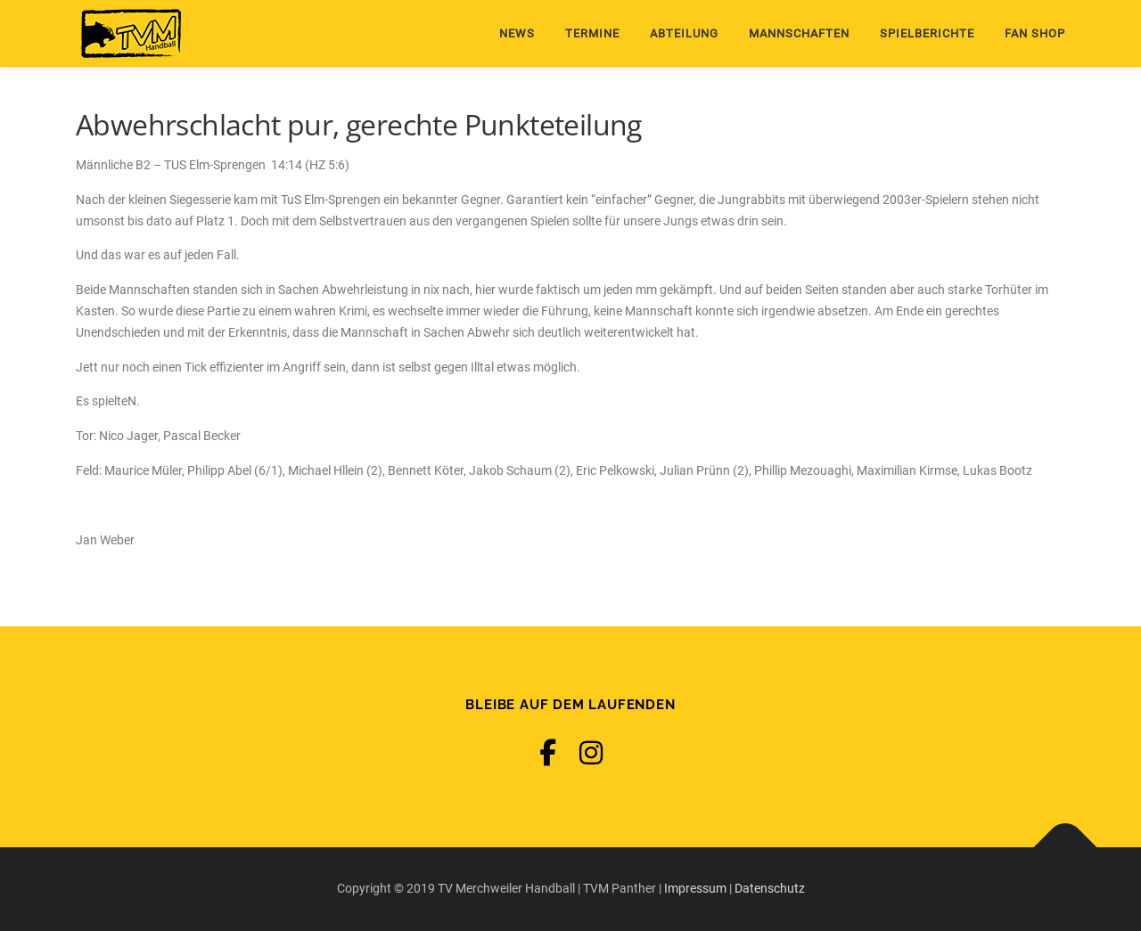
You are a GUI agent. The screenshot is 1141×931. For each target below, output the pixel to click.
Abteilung (684, 33)
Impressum (695, 888)
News (517, 33)
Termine (592, 33)
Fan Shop (1035, 33)
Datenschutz (770, 888)
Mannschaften (799, 33)
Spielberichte (927, 33)
